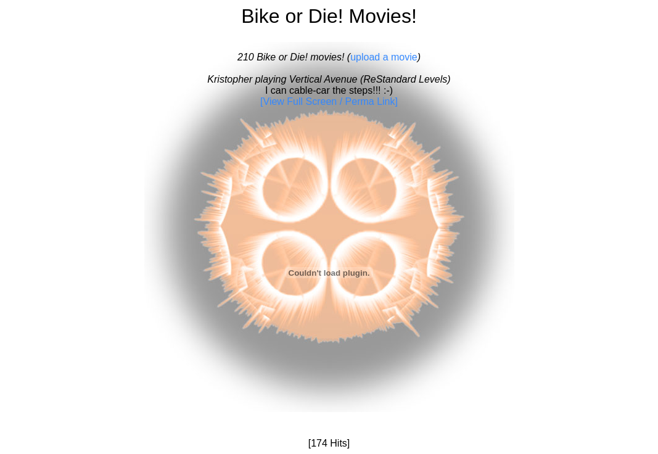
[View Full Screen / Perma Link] (329, 101)
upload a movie (383, 57)
